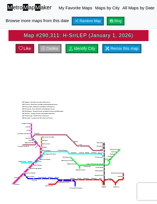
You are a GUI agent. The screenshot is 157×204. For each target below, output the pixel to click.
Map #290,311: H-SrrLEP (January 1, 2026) (78, 35)
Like (25, 48)
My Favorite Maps (75, 7)
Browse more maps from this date (37, 20)
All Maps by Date (138, 7)
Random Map (88, 21)
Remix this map (121, 48)
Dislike (49, 48)
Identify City (82, 48)
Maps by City (107, 7)
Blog (116, 21)
